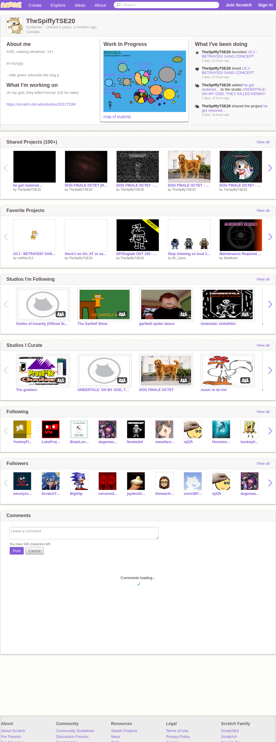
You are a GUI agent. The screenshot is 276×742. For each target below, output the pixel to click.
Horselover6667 (222, 442)
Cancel (34, 551)
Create (35, 5)
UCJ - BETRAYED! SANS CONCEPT (229, 54)
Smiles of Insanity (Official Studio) (42, 324)
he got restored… (27, 185)
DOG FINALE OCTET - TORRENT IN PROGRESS (137, 185)
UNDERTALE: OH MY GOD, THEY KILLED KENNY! (234, 91)
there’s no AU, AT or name (86, 254)
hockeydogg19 (250, 442)
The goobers (26, 390)
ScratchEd (229, 731)
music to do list (213, 390)
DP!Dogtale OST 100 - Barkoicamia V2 (137, 254)
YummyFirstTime (23, 442)
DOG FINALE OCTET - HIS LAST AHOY (240, 185)
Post (17, 551)
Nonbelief (135, 442)
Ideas (80, 5)
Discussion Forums (72, 736)
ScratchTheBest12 (51, 494)
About (100, 5)
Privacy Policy (178, 736)
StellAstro (231, 258)
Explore (58, 5)
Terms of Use (177, 731)
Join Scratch (239, 4)
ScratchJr (229, 736)
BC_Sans (179, 258)
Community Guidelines (75, 731)
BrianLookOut (80, 442)
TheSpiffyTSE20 (216, 85)
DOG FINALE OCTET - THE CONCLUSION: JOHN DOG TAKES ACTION (189, 185)
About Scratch (13, 731)
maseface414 (165, 442)
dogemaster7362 (108, 442)
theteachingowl (165, 494)
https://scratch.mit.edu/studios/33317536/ (41, 104)
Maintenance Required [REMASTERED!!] (240, 254)
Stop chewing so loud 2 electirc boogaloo (189, 254)
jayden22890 (136, 494)
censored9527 (108, 494)
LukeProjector (51, 442)
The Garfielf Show (93, 324)
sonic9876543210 (193, 494)
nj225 (188, 442)
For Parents (11, 736)
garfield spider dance (157, 324)
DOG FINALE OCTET (156, 390)
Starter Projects (124, 731)
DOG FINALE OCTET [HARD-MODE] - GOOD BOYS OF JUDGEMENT (86, 185)
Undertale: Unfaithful (218, 324)
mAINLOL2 (25, 258)
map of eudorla (117, 116)
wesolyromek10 (23, 494)
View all (263, 142)
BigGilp (76, 494)
